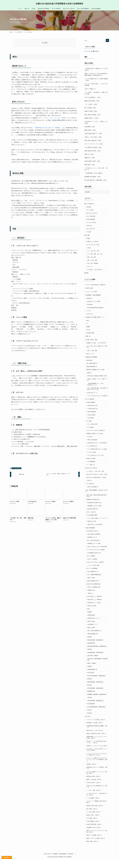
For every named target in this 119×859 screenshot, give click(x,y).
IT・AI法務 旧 (91, 464)
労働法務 (89, 666)
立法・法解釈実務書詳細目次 (94, 574)
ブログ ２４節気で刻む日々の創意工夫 (96, 284)
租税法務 (89, 678)
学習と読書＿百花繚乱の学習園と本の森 (97, 375)
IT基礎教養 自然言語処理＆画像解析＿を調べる (97, 726)
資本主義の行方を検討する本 (94, 502)
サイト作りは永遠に (16, 22)
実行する (89, 480)
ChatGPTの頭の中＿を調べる (94, 782)
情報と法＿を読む (89, 154)
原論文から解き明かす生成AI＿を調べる (96, 733)
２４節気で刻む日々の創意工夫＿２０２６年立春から (96, 69)
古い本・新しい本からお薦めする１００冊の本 (97, 346)
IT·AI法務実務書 (91, 461)
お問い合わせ (90, 314)
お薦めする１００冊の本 (92, 241)
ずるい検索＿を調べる (92, 818)
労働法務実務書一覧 (92, 669)
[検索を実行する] (107, 40)
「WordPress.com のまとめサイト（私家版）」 (48, 127)
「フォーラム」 (56, 118)
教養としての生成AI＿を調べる (94, 779)
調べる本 (88, 716)
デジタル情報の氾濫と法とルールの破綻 (97, 449)
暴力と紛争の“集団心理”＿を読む (93, 140)
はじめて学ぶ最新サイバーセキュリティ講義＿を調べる (97, 772)
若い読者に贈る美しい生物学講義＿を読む (96, 180)
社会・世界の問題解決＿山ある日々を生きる (97, 490)
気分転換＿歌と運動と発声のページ (95, 317)
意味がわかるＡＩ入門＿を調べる (95, 730)
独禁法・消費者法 (91, 663)
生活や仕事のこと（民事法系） (94, 596)
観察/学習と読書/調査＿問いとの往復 (95, 369)
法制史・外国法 (91, 577)
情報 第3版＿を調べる (92, 841)
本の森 (87, 235)
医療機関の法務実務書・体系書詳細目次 (97, 694)
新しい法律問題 (91, 556)
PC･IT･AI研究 (90, 210)
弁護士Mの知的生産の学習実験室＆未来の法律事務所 (59, 4)
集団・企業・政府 (91, 257)
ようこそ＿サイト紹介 (91, 291)
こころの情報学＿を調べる (93, 798)
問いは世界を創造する (92, 363)
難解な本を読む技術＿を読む (92, 100)
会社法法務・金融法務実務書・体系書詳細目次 (97, 659)
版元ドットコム (90, 353)
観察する (89, 372)
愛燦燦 (88, 326)
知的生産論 (89, 360)
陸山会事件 (90, 304)
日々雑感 (89, 231)
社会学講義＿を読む (90, 126)
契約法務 (89, 636)
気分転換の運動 (90, 333)
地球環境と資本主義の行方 (93, 499)
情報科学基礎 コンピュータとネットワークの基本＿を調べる (97, 737)
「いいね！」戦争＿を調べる (94, 790)
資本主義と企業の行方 (92, 508)
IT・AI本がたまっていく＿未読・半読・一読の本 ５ (96, 168)
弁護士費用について (92, 624)
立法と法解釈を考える (92, 571)
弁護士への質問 (91, 627)
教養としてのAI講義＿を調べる (94, 835)
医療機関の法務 (91, 691)
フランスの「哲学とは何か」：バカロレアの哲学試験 (96, 84)
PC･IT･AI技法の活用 (92, 424)
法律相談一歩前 (91, 590)
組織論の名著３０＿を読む (91, 118)
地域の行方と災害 (91, 521)
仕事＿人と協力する (91, 512)
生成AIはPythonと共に (92, 405)
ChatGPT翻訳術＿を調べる (93, 821)
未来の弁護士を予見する (92, 531)
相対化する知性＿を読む (91, 111)
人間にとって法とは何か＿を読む (93, 137)
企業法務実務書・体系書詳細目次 (95, 652)
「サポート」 (47, 118)
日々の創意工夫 (90, 203)
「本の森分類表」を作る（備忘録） (94, 173)
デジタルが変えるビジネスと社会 (95, 455)
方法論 (89, 247)
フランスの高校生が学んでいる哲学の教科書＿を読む (96, 79)
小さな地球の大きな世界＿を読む (93, 147)
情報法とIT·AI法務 (91, 458)
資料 (87, 273)
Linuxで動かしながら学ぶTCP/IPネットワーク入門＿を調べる (97, 749)
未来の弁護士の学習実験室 (93, 534)
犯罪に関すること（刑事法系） (94, 599)
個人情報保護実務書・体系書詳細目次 (96, 706)
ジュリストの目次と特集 (93, 565)
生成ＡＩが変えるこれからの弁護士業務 (97, 546)
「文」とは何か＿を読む (91, 104)
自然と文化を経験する (92, 486)
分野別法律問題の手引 (92, 633)
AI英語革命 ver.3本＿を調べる (94, 827)
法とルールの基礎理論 (92, 568)
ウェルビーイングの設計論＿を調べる (96, 719)
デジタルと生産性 (91, 452)
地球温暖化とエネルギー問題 (94, 505)
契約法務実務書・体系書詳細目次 (95, 640)
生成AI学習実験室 (91, 402)
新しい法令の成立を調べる (93, 540)
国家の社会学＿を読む (90, 130)
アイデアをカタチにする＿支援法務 (96, 549)
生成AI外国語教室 (91, 411)
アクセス (89, 310)
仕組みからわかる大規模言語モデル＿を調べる (97, 786)
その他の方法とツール (92, 392)
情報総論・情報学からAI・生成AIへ (95, 433)
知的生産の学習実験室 (91, 357)
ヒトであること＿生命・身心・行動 (95, 471)
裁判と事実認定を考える (93, 580)
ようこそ (87, 51)
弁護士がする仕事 (91, 605)
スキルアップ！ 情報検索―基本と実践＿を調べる (97, 802)
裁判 (88, 609)
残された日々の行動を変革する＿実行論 (96, 477)
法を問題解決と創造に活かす (94, 552)
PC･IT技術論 (90, 427)
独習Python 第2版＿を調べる (93, 776)
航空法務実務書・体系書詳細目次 (95, 688)
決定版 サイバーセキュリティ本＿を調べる (97, 745)
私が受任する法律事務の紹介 (94, 584)
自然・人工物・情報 (92, 260)
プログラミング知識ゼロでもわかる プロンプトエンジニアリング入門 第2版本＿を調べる (97, 760)
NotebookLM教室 (91, 414)
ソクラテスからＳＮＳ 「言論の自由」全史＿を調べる (97, 794)
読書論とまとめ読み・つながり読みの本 (96, 342)
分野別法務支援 (91, 615)
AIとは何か (90, 436)
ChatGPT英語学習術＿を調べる (94, 824)
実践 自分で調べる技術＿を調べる (95, 805)
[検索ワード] (96, 40)
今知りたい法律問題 (92, 559)
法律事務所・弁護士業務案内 (93, 295)
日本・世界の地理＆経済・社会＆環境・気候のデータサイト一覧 (97, 389)
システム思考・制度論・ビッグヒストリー (97, 518)
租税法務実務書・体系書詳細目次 (95, 682)
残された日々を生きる (92, 213)
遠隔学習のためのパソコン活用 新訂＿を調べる (97, 768)
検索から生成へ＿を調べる (93, 815)
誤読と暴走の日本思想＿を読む (93, 114)
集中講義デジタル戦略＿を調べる (95, 722)
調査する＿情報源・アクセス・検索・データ (97, 379)
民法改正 (89, 710)
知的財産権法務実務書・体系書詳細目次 (97, 646)
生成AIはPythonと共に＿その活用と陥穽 (97, 442)
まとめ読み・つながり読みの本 (94, 269)
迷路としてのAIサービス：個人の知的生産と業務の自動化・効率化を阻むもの (96, 74)
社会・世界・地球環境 (92, 263)
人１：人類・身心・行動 (93, 250)
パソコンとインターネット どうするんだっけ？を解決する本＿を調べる (97, 754)
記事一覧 (88, 336)
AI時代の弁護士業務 (92, 439)
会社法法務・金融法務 (92, 655)
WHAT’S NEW (89, 288)
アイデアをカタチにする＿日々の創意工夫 (97, 395)
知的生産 (89, 207)
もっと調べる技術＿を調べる (94, 812)
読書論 (88, 238)
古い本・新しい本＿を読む (93, 244)
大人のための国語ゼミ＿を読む (93, 97)
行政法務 (89, 697)
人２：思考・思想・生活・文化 (94, 254)
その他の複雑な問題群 (92, 515)
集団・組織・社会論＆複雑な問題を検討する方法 (97, 495)
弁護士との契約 (91, 621)
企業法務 (89, 649)
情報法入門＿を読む (90, 157)
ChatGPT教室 (90, 418)
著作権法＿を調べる (91, 764)
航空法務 (89, 685)
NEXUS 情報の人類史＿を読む (92, 161)
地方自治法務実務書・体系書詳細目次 (96, 675)
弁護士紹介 (90, 298)
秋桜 (88, 320)
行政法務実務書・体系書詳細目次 (95, 700)
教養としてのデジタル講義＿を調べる (96, 838)
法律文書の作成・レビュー (93, 618)
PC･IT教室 (89, 421)
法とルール (90, 266)
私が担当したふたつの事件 (93, 301)
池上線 (88, 329)
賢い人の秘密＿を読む (90, 107)
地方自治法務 (90, 672)
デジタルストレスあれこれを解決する (96, 430)
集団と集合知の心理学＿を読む (93, 150)
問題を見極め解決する (92, 366)
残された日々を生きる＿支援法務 (95, 562)
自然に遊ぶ (89, 225)
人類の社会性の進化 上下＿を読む (93, 133)
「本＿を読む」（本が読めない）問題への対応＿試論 (96, 93)
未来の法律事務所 (91, 219)
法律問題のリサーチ (92, 537)
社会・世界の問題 (91, 216)
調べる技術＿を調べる (92, 808)
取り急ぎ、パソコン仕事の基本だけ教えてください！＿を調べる (97, 742)
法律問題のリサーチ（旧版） (94, 543)
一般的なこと (90, 593)
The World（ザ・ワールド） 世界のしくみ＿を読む (96, 122)
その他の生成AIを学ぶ (92, 408)
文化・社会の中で (91, 228)
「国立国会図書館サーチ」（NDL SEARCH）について (95, 384)
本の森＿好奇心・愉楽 (91, 339)
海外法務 (89, 713)
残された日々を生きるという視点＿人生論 (97, 474)
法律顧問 (89, 612)
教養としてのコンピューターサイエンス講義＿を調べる (97, 831)
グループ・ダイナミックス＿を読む (94, 144)
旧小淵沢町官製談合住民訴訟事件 (95, 307)
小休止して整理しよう (90, 89)
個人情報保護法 (91, 703)
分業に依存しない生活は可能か (94, 524)
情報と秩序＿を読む (90, 164)
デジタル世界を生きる (92, 446)
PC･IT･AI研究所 (90, 399)
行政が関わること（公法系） (94, 602)
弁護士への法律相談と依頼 (93, 587)
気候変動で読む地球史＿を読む (93, 176)
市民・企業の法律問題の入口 (94, 630)
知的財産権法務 (91, 643)
